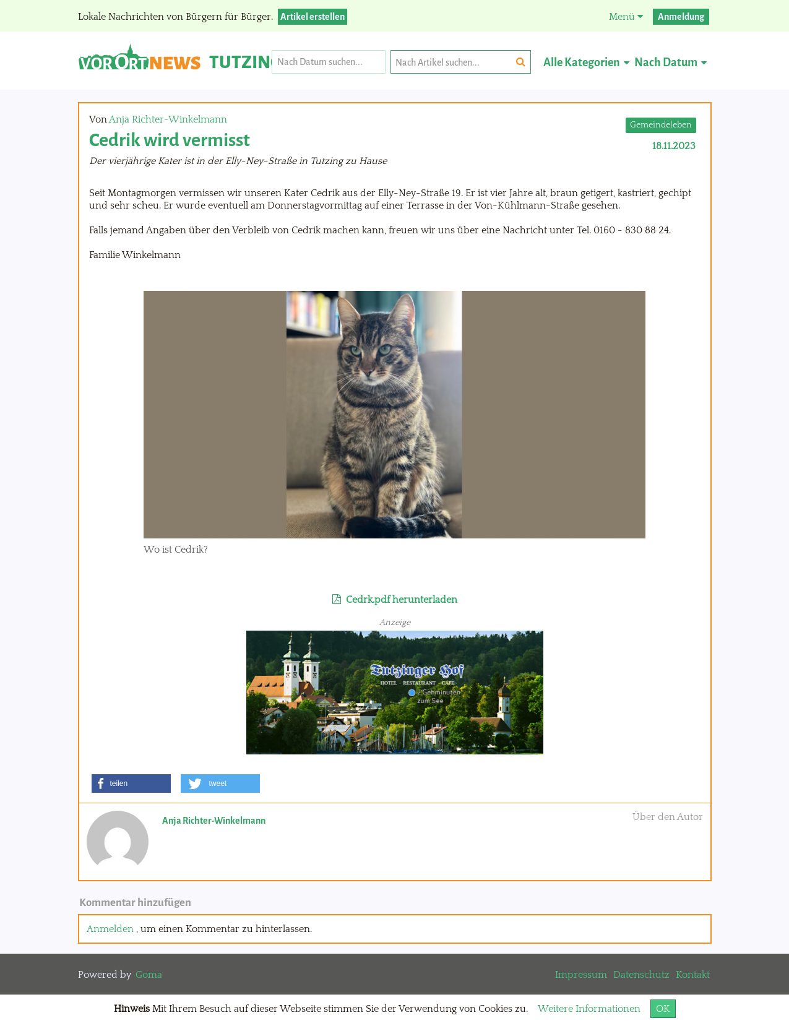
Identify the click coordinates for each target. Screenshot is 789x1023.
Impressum (581, 974)
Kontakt (693, 974)
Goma (149, 974)
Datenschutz (641, 974)
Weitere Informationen (589, 1008)
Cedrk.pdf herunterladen (394, 599)
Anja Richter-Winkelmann (168, 119)
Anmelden (110, 929)
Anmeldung (681, 17)
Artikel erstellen (312, 17)
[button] (131, 783)
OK (663, 1008)
